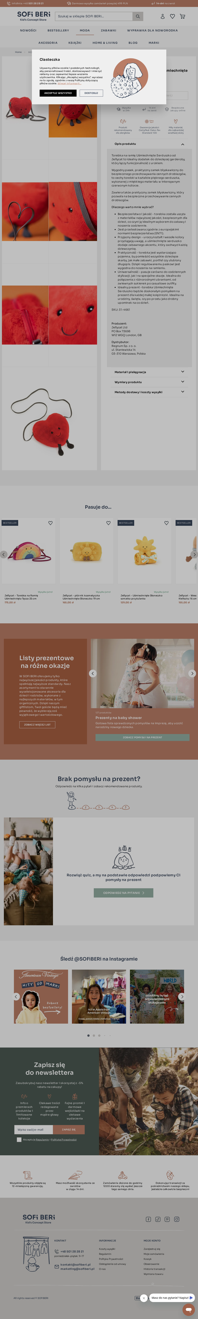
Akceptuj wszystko (58, 93)
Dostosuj (91, 93)
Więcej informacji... (69, 83)
